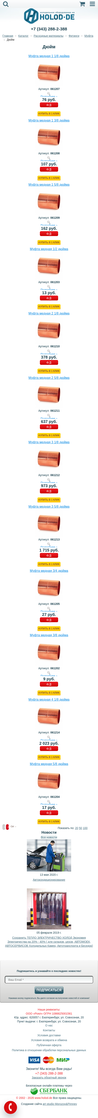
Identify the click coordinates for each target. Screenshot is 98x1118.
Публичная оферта (49, 1045)
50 (80, 828)
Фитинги (74, 35)
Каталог (23, 35)
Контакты (49, 1030)
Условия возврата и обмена (49, 1040)
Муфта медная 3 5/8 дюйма (49, 506)
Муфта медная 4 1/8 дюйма (49, 699)
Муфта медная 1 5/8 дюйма (49, 184)
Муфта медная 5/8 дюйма (49, 764)
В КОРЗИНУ (49, 105)
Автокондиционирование (49, 879)
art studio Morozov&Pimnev (60, 1104)
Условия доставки (49, 1035)
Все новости (49, 837)
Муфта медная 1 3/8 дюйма (49, 120)
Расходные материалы (48, 35)
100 (85, 828)
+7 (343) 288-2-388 (49, 29)
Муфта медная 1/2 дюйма (49, 249)
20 (76, 828)
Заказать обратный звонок (49, 1077)
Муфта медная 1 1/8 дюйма (49, 56)
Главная (7, 35)
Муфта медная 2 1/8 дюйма (49, 313)
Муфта (88, 35)
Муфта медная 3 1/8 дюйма (49, 442)
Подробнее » (48, 96)
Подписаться (49, 990)
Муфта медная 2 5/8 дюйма (49, 378)
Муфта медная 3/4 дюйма (49, 570)
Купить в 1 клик (48, 113)
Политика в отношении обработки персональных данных (49, 1050)
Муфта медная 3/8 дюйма (49, 635)
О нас (49, 1025)
